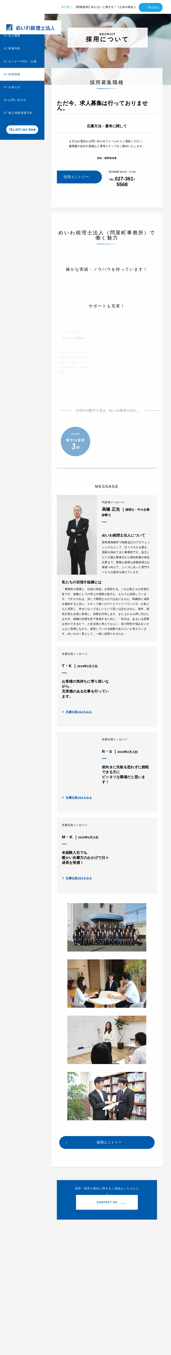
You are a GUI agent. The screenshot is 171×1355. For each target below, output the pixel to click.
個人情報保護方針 (18, 112)
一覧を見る (152, 7)
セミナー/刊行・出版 (20, 61)
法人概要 (12, 35)
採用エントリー (76, 177)
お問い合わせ (15, 99)
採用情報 (12, 74)
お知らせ (12, 87)
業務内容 (12, 48)
